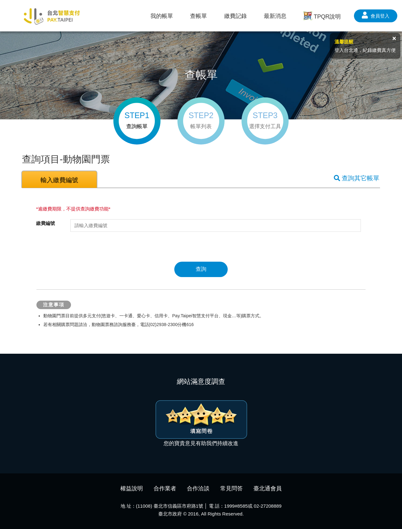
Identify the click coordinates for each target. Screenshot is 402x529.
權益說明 (131, 488)
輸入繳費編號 (59, 180)
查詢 (201, 269)
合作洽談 (198, 488)
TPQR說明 (322, 16)
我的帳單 (161, 16)
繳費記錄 (235, 16)
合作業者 (165, 488)
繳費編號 (45, 223)
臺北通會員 (267, 488)
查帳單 (198, 16)
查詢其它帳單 (356, 178)
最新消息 (275, 16)
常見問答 (231, 488)
